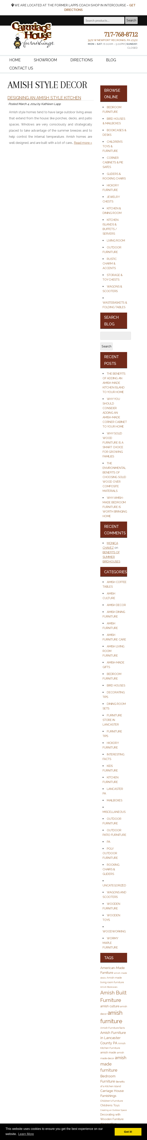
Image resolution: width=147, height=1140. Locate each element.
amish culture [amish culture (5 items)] (109, 1006)
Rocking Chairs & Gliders (111, 869)
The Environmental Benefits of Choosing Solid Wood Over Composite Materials (114, 477)
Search (131, 20)
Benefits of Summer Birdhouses (111, 557)
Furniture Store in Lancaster (112, 720)
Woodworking (114, 931)
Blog (111, 60)
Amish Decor (116, 605)
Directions (81, 60)
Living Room (116, 240)
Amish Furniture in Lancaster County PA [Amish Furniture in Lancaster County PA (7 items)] (113, 1038)
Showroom (45, 60)
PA (108, 842)
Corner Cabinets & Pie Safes (113, 162)
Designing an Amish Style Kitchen (44, 97)
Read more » (83, 143)
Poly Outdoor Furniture (110, 853)
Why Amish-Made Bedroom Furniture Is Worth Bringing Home (115, 507)
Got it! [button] (128, 1131)
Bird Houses (116, 685)
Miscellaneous (114, 812)
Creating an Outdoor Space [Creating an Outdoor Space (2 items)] (113, 1110)
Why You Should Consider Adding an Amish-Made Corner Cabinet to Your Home (115, 412)
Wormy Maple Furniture (110, 943)
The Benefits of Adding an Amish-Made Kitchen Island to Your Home (114, 383)
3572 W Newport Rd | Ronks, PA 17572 (113, 40)
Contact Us (21, 68)
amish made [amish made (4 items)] (108, 1052)
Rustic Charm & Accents (110, 263)
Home (15, 60)
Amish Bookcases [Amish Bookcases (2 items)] (108, 987)
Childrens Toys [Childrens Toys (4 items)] (110, 1105)
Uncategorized (114, 885)
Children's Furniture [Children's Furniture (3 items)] (111, 1100)
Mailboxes (114, 800)
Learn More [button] (26, 1134)
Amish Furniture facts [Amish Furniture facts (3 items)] (112, 1027)
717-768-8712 (121, 34)
